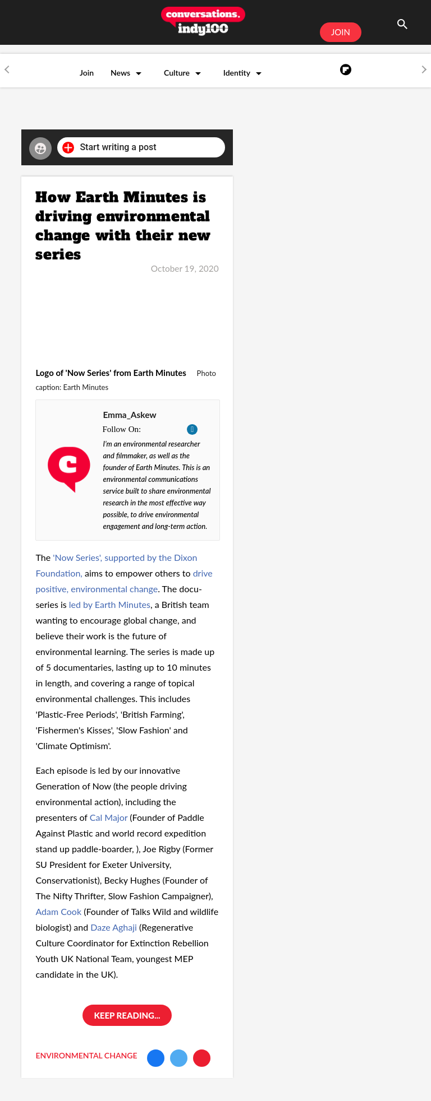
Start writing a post (109, 148)
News (120, 72)
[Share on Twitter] (178, 1058)
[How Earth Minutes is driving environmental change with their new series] (126, 314)
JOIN (340, 32)
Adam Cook (58, 911)
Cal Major (108, 817)
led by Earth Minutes (109, 604)
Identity (236, 72)
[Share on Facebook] (155, 1058)
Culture (177, 72)
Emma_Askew (129, 415)
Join (87, 72)
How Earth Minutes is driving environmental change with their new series (123, 226)
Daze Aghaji (114, 927)
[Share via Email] (201, 1058)
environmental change (86, 1055)
